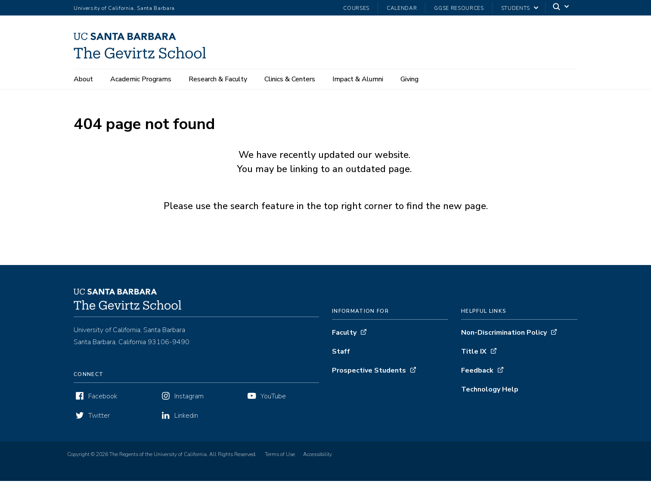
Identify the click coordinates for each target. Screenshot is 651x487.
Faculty (344, 338)
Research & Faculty (218, 79)
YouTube (273, 402)
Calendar (402, 8)
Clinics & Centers (289, 79)
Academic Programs (140, 79)
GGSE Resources (459, 8)
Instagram (189, 402)
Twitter (99, 421)
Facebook (102, 402)
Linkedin (186, 421)
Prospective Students (369, 376)
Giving (409, 79)
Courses (356, 8)
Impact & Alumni (357, 79)
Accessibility (317, 460)
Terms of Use (280, 460)
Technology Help (489, 395)
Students (515, 8)
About (83, 79)
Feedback (477, 376)
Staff (341, 357)
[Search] (561, 8)
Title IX (474, 357)
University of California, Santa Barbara (124, 8)
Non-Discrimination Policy (504, 338)
